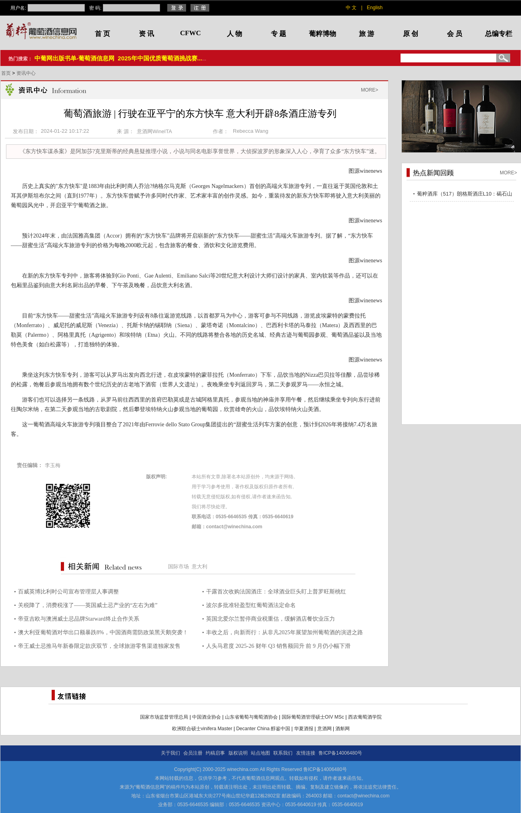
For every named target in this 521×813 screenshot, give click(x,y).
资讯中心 (26, 73)
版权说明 (238, 753)
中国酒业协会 (206, 717)
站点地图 (260, 753)
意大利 (199, 566)
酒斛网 (342, 728)
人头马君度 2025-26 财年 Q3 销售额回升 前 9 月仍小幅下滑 (278, 646)
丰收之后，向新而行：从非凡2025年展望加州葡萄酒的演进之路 (284, 632)
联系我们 (283, 753)
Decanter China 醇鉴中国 (263, 728)
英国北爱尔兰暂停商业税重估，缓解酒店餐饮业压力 (270, 619)
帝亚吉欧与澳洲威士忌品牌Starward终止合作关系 (78, 619)
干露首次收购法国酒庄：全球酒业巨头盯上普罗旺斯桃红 (276, 592)
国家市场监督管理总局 (164, 717)
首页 (6, 73)
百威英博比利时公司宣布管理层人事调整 (68, 592)
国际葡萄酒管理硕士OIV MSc (313, 717)
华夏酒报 (303, 728)
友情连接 (305, 753)
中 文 (351, 7)
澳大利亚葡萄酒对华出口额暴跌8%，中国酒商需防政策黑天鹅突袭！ (103, 632)
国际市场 (178, 566)
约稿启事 (215, 753)
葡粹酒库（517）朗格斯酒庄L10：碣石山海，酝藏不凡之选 (464, 195)
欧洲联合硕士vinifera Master (202, 728)
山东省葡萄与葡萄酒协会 (251, 717)
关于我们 (170, 753)
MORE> (369, 90)
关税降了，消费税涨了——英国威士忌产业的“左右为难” (87, 605)
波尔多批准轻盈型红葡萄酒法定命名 (251, 605)
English (375, 7)
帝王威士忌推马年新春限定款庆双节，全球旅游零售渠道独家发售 (99, 646)
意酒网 (324, 728)
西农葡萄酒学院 (365, 717)
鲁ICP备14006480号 (340, 753)
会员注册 (192, 753)
